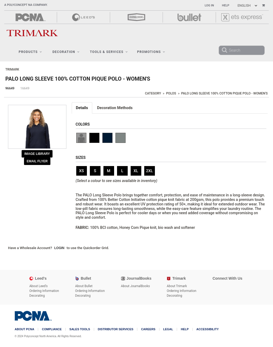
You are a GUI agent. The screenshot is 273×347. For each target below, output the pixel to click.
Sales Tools (79, 329)
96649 (9, 88)
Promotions (151, 52)
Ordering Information (44, 291)
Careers (148, 329)
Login (59, 248)
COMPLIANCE (52, 329)
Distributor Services (115, 329)
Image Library (37, 154)
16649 (24, 88)
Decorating (37, 296)
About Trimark (177, 286)
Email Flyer (37, 161)
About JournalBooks (135, 286)
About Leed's (38, 286)
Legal (168, 329)
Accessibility (207, 329)
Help (225, 5)
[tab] (82, 108)
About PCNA (24, 329)
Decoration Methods (115, 107)
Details (82, 107)
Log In (209, 5)
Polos (171, 93)
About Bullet (84, 286)
